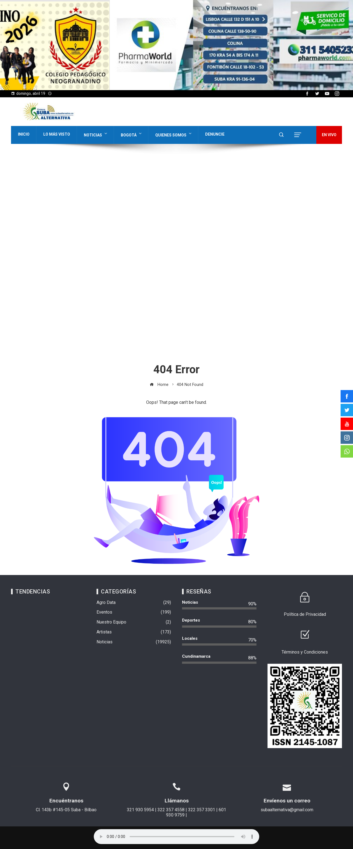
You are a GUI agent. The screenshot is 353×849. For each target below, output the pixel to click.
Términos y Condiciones (305, 652)
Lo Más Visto (56, 134)
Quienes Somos (173, 133)
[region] (176, 45)
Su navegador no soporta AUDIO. (176, 836)
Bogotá (132, 133)
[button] (8, 45)
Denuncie (214, 134)
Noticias (96, 133)
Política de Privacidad (305, 614)
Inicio (24, 134)
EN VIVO (329, 135)
